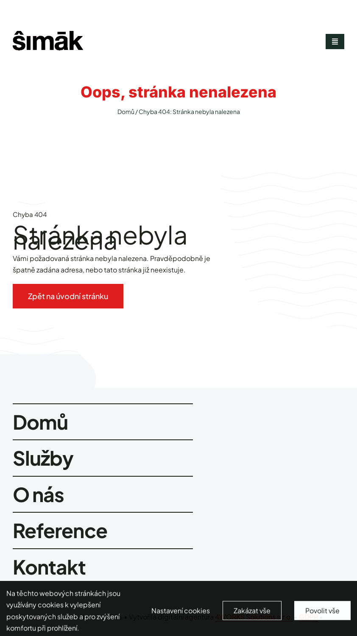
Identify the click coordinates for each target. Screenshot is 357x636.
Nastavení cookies (180, 614)
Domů (125, 111)
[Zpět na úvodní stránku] (68, 296)
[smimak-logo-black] (48, 34)
